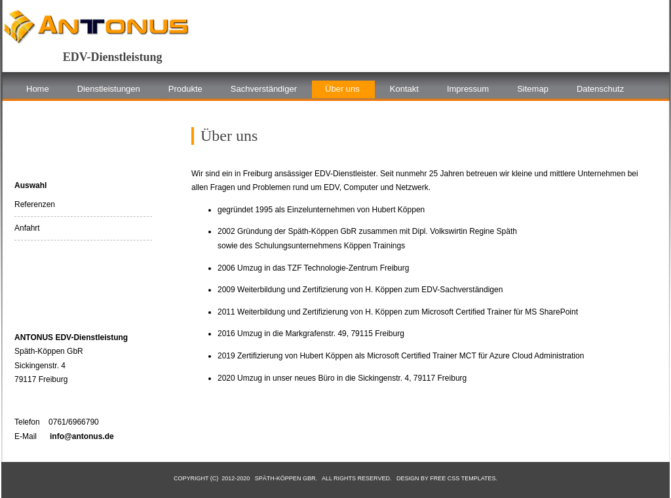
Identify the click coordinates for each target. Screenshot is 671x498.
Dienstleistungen (108, 89)
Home (37, 89)
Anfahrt (27, 228)
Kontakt (404, 89)
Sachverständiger (264, 89)
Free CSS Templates (462, 478)
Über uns (342, 89)
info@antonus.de (82, 436)
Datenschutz (600, 89)
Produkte (185, 89)
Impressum (468, 89)
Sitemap (532, 89)
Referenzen (34, 204)
